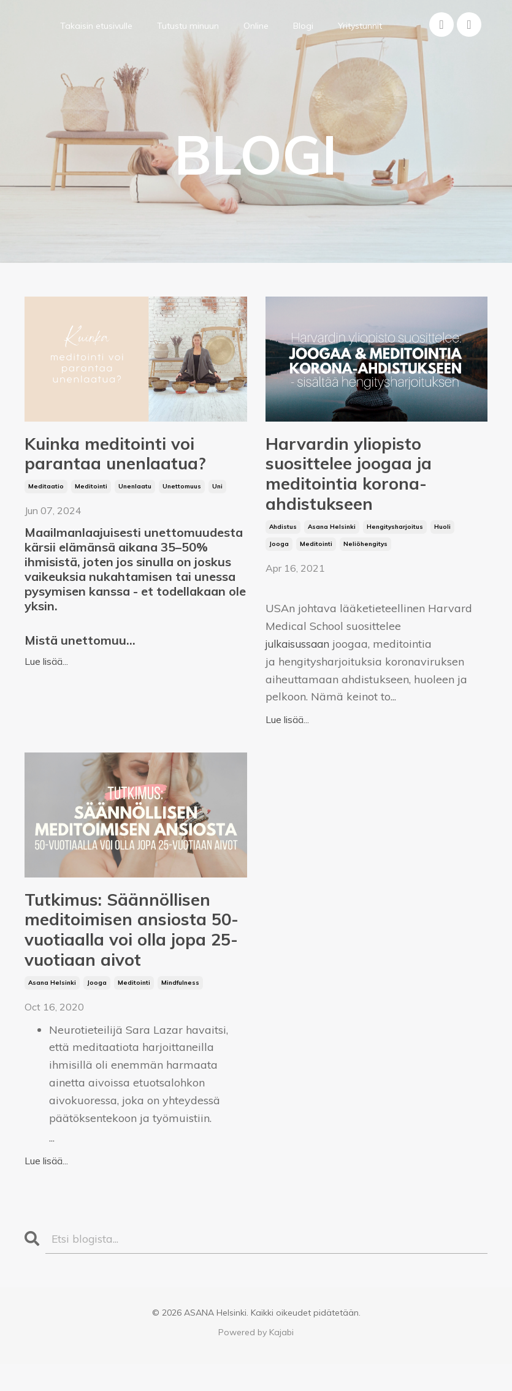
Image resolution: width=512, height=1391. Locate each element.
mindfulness (180, 1010)
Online (256, 25)
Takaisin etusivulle (96, 25)
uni (217, 493)
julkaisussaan (300, 657)
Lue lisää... (46, 668)
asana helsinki (332, 540)
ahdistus (283, 540)
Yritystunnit (360, 25)
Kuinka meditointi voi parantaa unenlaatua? (127, 457)
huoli (442, 540)
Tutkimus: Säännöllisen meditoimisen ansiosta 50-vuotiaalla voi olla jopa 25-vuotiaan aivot (131, 950)
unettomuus (181, 493)
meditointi (91, 493)
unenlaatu (134, 493)
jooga (279, 557)
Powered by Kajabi (256, 1359)
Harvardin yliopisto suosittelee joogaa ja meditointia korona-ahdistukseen (360, 481)
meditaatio (46, 493)
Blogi (303, 25)
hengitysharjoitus (395, 540)
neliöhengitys (365, 557)
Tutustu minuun (188, 25)
